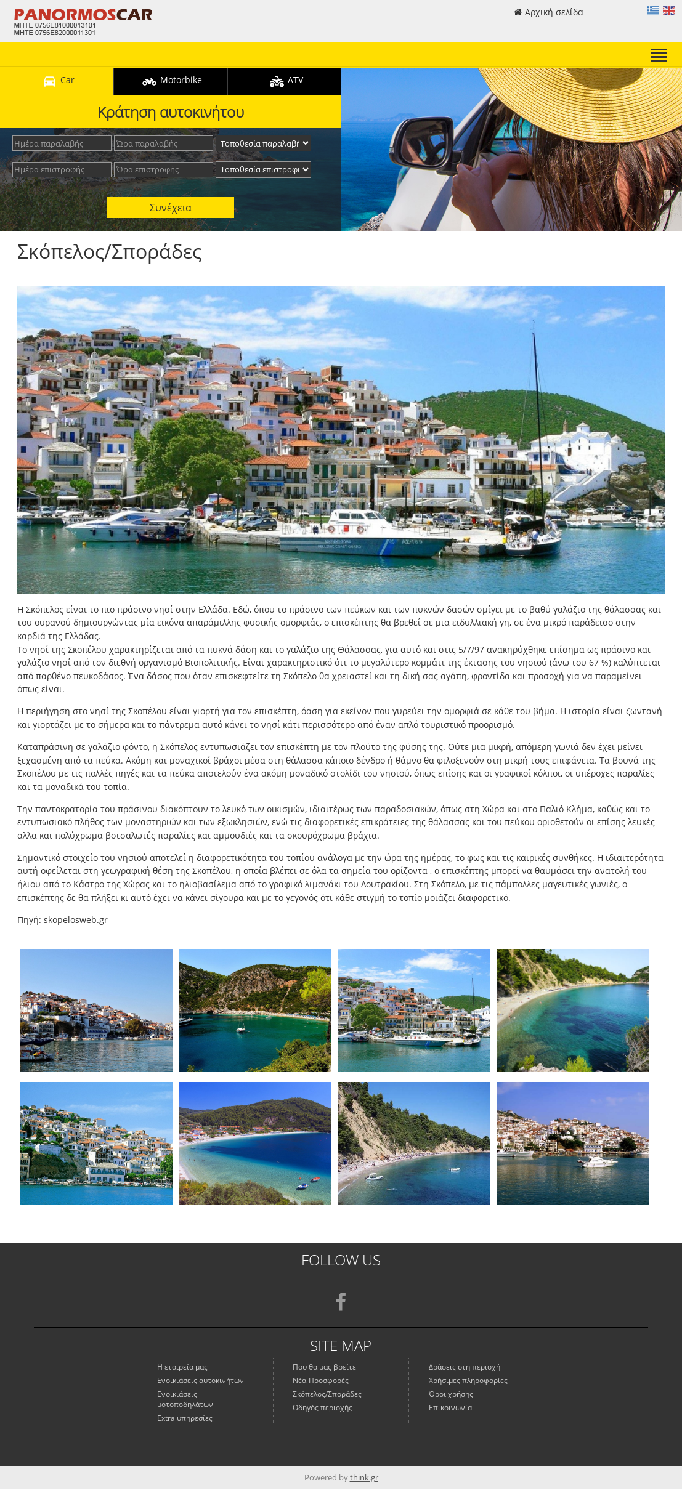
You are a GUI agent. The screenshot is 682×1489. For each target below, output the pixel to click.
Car (57, 81)
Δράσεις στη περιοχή (464, 1367)
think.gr (364, 1477)
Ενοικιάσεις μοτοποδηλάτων (185, 1399)
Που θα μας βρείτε (324, 1367)
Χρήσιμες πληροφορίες (468, 1380)
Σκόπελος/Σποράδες (327, 1394)
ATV (284, 81)
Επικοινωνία (450, 1407)
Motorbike (170, 81)
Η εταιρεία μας (182, 1367)
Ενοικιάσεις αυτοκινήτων (200, 1380)
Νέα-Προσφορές (321, 1380)
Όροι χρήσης (451, 1394)
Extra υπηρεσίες (185, 1418)
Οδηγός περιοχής (322, 1407)
